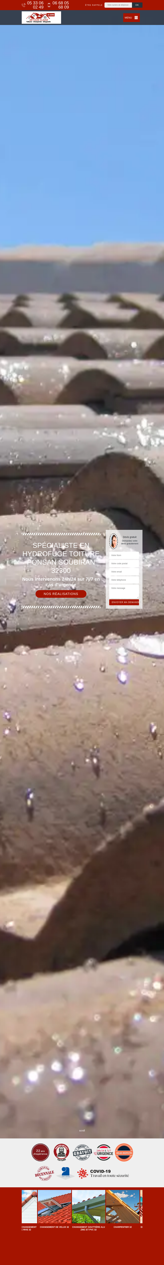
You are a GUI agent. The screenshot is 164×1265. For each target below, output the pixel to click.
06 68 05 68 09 (58, 5)
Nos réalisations (61, 594)
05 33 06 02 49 (33, 5)
